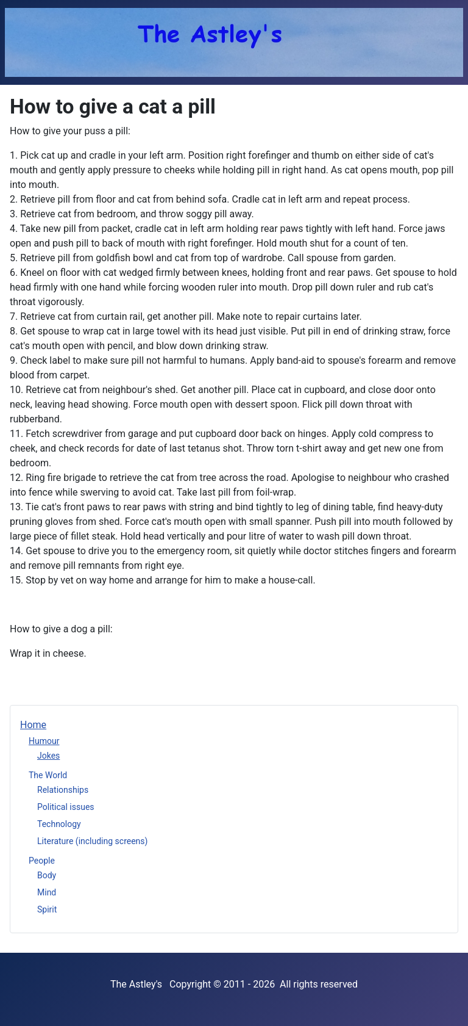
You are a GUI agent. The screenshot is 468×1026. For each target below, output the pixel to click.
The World (48, 775)
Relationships (62, 790)
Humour (44, 741)
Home (33, 725)
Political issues (65, 807)
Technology (59, 824)
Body (46, 875)
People (42, 860)
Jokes (48, 755)
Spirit (47, 909)
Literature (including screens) (92, 841)
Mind (46, 892)
